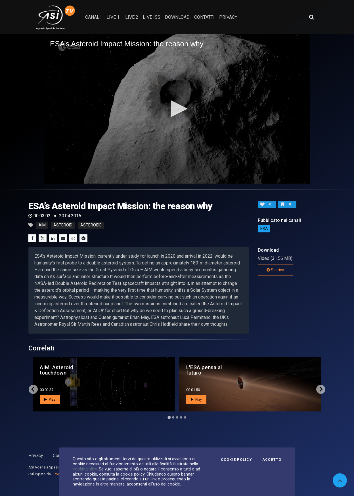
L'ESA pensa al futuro (204, 370)
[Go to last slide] (33, 389)
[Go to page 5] (185, 417)
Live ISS (151, 17)
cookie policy (85, 469)
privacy (228, 17)
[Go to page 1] (169, 417)
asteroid (62, 225)
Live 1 (113, 17)
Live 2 (131, 17)
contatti (204, 17)
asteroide (91, 225)
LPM (55, 474)
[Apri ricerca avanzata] (311, 17)
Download (177, 17)
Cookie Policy (236, 459)
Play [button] (49, 400)
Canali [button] (93, 17)
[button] (177, 108)
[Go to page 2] (173, 417)
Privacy (35, 455)
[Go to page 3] (177, 417)
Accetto (272, 459)
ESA (264, 229)
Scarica (275, 270)
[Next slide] (320, 389)
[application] (177, 109)
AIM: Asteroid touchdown (56, 370)
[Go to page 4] (181, 417)
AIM (42, 225)
